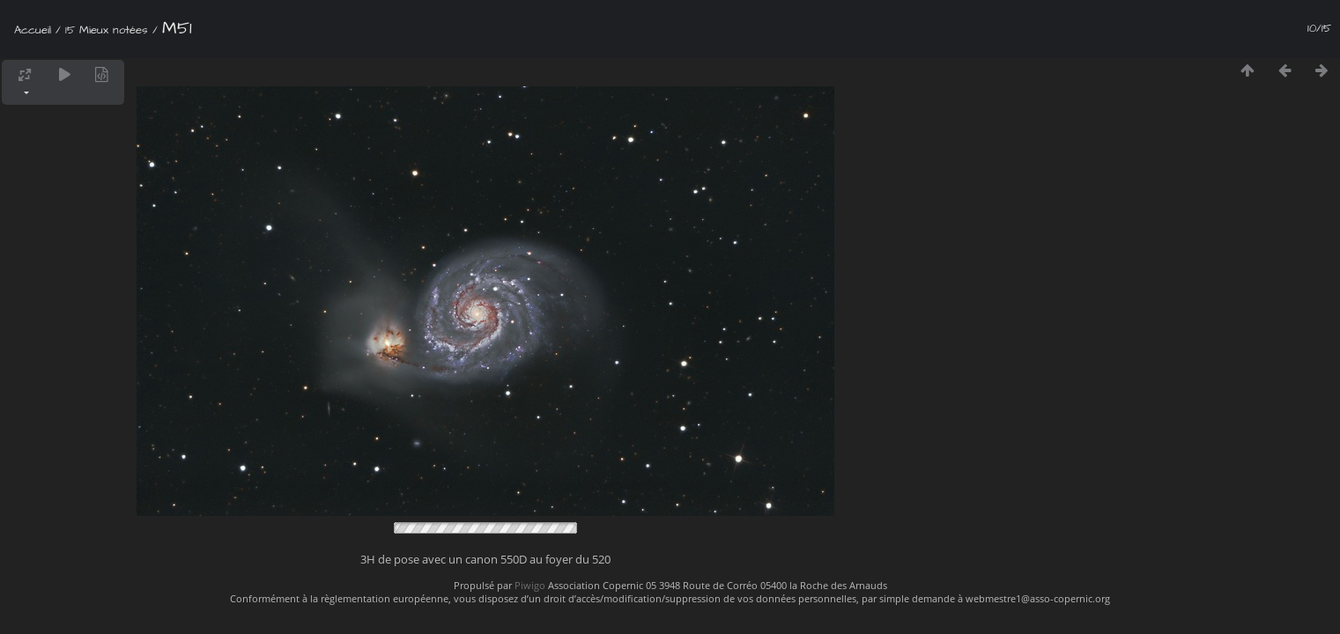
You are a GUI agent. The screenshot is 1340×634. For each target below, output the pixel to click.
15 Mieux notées (106, 30)
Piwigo (530, 585)
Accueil (32, 30)
